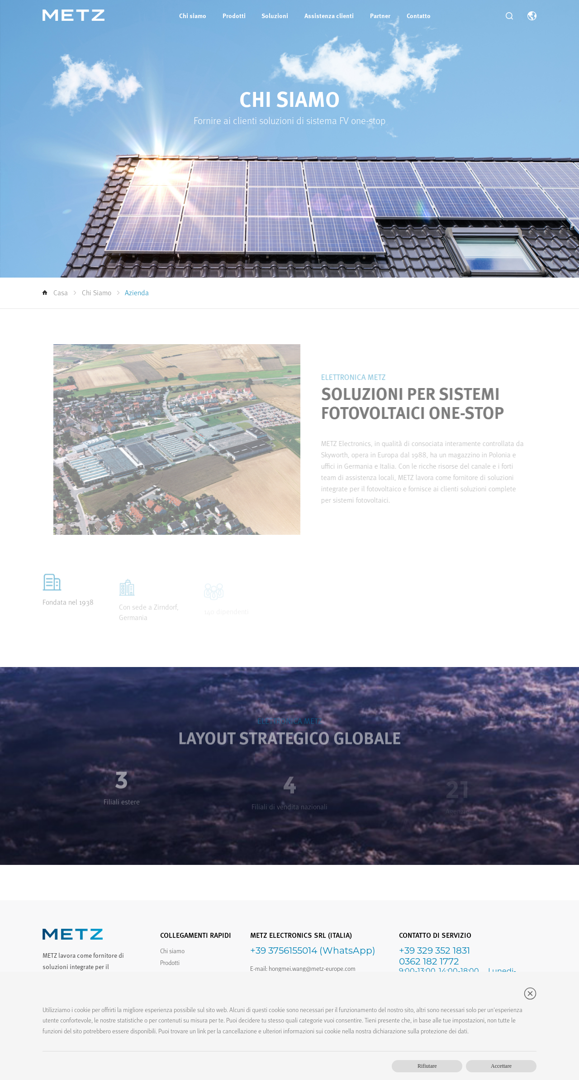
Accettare (501, 1066)
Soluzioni (274, 15)
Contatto (419, 15)
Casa (55, 292)
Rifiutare (427, 1066)
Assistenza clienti (329, 15)
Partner (380, 15)
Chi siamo (192, 15)
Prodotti (234, 15)
